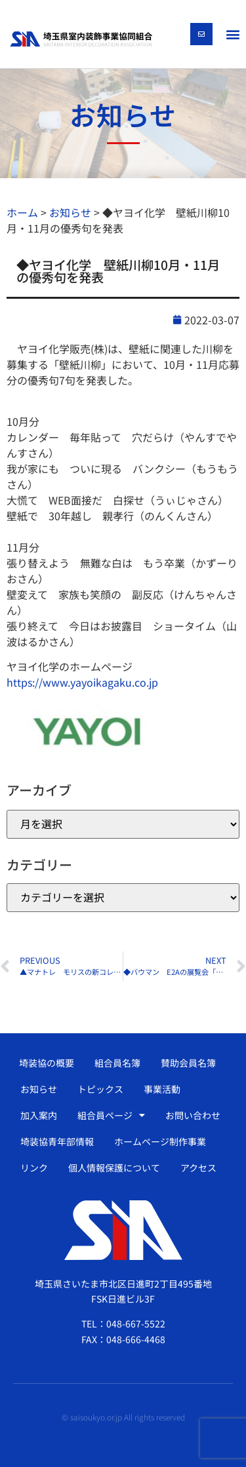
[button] (232, 34)
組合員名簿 (117, 1062)
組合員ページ (111, 1115)
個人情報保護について (114, 1167)
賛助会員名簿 (188, 1062)
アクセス (198, 1167)
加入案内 (38, 1115)
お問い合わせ (192, 1115)
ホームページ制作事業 (160, 1141)
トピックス (100, 1088)
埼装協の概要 (46, 1062)
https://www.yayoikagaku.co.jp (82, 682)
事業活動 (162, 1088)
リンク (34, 1167)
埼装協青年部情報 (57, 1141)
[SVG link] (81, 39)
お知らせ (38, 1088)
